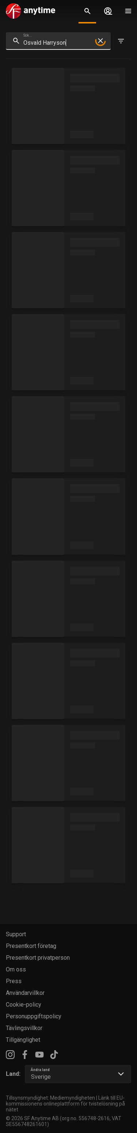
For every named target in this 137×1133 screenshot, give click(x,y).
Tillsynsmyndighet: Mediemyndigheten (50, 1098)
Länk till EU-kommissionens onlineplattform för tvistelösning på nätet (65, 1103)
